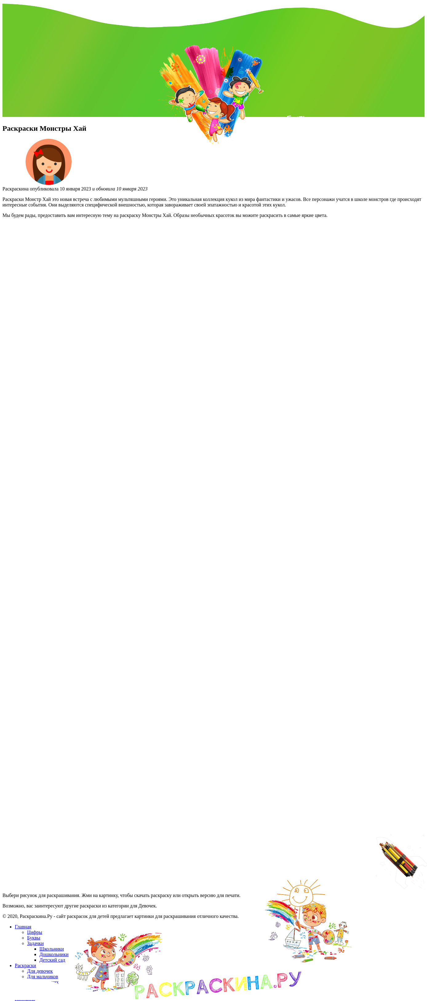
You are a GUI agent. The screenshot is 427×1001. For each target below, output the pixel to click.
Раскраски (25, 965)
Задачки (35, 943)
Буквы (33, 937)
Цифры (34, 932)
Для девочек (40, 971)
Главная (23, 926)
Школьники (51, 948)
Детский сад (52, 960)
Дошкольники (54, 954)
